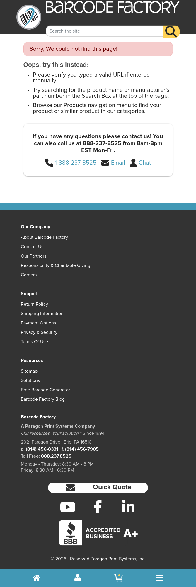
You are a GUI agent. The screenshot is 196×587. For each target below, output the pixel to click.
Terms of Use (34, 341)
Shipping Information (42, 313)
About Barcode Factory (44, 237)
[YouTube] (68, 507)
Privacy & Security (39, 332)
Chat (145, 163)
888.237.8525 (56, 456)
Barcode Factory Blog (43, 399)
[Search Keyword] (104, 26)
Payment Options (38, 323)
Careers (29, 275)
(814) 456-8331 (42, 449)
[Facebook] (98, 506)
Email (118, 163)
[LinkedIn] (128, 507)
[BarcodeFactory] (28, 17)
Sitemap (29, 371)
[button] (98, 488)
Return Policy (34, 304)
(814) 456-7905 (82, 449)
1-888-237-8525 (75, 163)
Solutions (30, 380)
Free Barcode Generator (45, 390)
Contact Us (32, 246)
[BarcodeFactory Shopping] (118, 577)
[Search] (171, 27)
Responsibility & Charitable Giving (55, 265)
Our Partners (33, 256)
